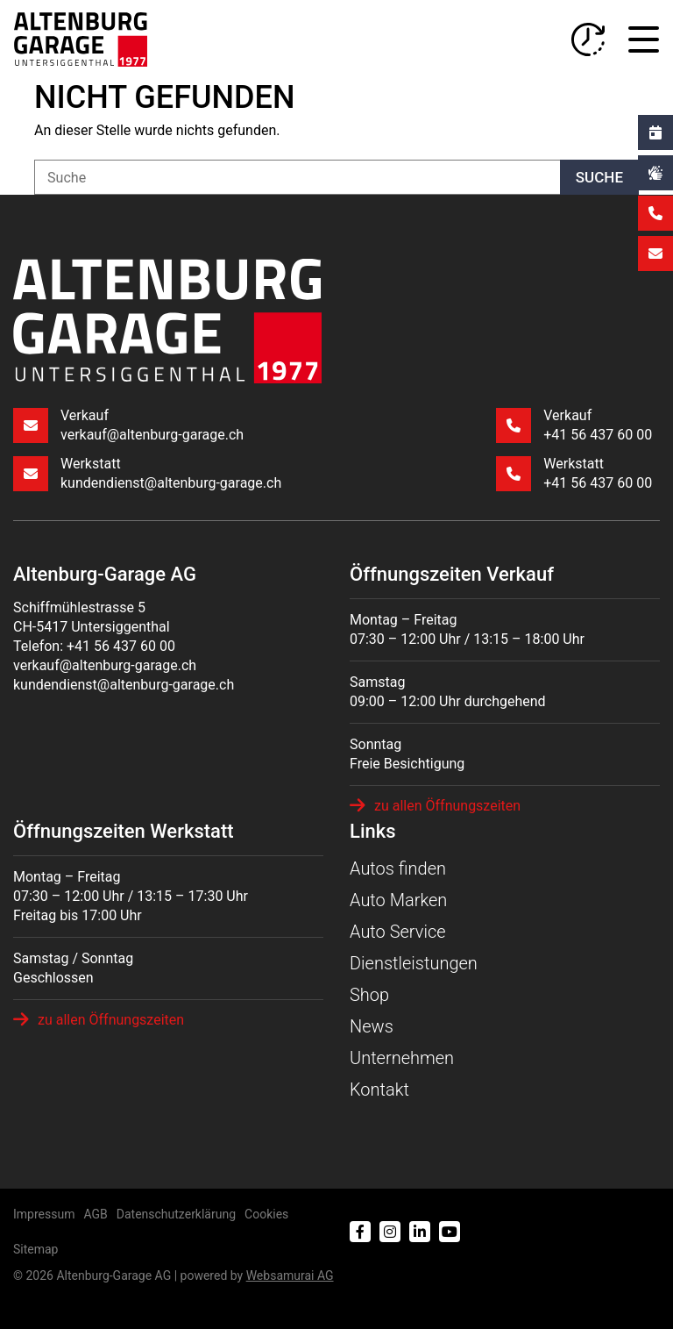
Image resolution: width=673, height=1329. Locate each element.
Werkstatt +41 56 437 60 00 (573, 473)
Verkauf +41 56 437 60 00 (573, 426)
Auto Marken (398, 894)
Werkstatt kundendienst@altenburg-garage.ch (147, 473)
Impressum (43, 1209)
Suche (599, 177)
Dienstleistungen (414, 957)
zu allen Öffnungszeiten (435, 805)
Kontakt (379, 1084)
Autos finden (398, 863)
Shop (369, 989)
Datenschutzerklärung (176, 1209)
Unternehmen (402, 1052)
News (371, 1021)
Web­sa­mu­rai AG (290, 1270)
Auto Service (398, 926)
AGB (95, 1209)
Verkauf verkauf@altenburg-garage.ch (128, 426)
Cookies (266, 1209)
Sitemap (35, 1244)
